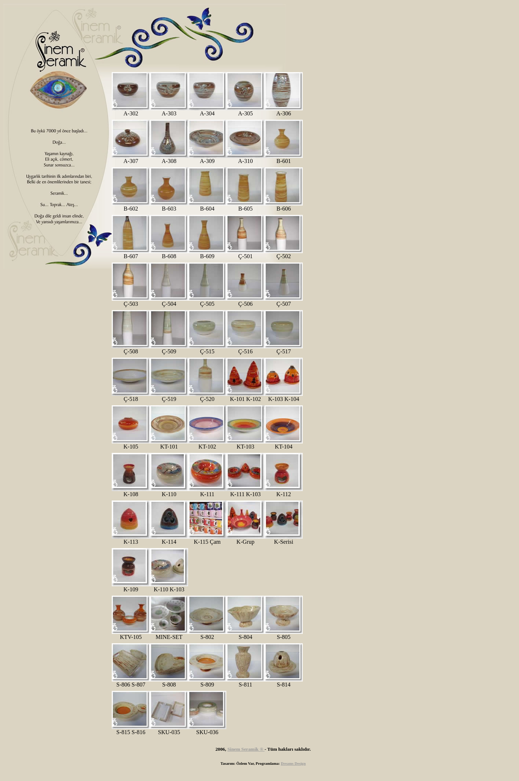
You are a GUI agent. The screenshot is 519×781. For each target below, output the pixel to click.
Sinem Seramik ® (246, 749)
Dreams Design (293, 763)
